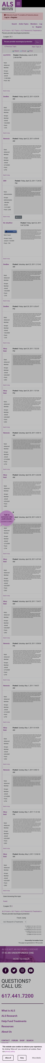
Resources (8, 1026)
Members (33, 24)
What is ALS (8, 1010)
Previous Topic (10, 47)
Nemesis (6, 139)
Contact (6, 1040)
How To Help (22, 958)
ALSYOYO (7, 55)
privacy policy (10, 1051)
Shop (22, 1040)
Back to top (6, 91)
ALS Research (9, 1015)
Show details (36, 1058)
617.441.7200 (18, 996)
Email (24, 51)
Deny (22, 1058)
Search (14, 24)
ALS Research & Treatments (31, 31)
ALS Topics (16, 31)
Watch (16, 51)
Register (14, 17)
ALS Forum (6, 31)
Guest (5, 901)
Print (31, 51)
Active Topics (23, 24)
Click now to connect (7, 521)
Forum (15, 1040)
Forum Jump (21, 918)
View (37, 42)
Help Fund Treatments (14, 1021)
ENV (4, 181)
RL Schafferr (8, 223)
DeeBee (6, 97)
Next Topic (36, 47)
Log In (7, 17)
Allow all (8, 1058)
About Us (7, 1031)
